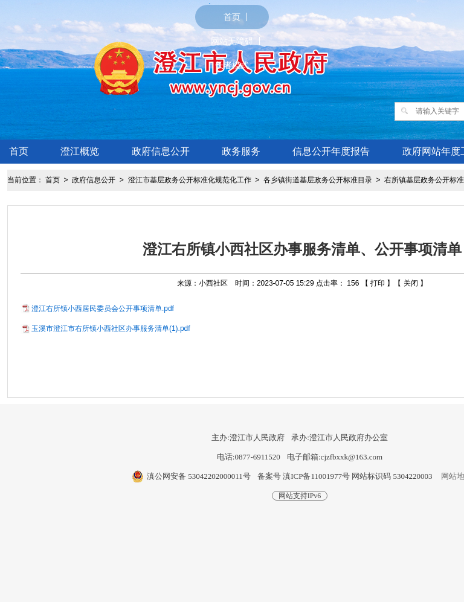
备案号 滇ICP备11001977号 (303, 476)
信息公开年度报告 (331, 151)
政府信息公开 (161, 151)
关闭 (411, 283)
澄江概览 (79, 151)
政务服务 (241, 151)
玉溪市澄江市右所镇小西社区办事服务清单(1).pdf (110, 328)
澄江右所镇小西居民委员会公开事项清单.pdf (102, 308)
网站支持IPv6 (300, 496)
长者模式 (232, 65)
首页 (232, 17)
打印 (377, 283)
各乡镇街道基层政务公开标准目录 (317, 180)
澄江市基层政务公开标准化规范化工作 (189, 180)
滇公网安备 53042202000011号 (199, 476)
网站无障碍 (232, 41)
